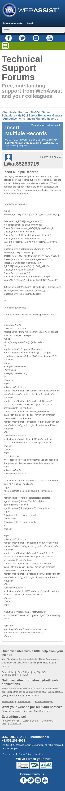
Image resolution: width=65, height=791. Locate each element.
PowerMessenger (44, 701)
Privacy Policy (25, 754)
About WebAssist (10, 720)
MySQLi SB (39, 672)
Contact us (15, 723)
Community (47, 720)
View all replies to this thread (45, 125)
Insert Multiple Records (42, 118)
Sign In (30, 23)
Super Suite (8, 672)
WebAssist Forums (16, 112)
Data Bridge (23, 672)
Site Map (39, 754)
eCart (25, 674)
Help (4, 723)
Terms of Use (9, 754)
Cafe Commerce (42, 711)
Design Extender (10, 674)
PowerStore (8, 701)
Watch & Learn (30, 720)
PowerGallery (24, 701)
